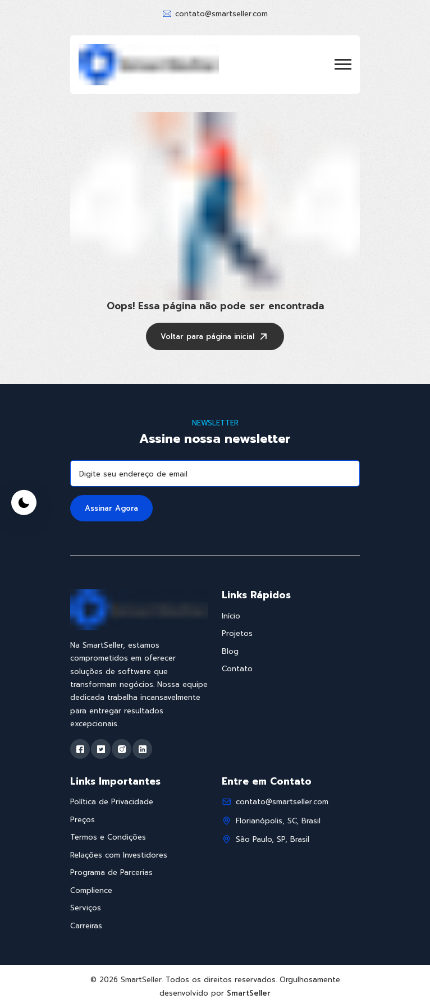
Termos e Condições (108, 837)
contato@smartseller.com (221, 13)
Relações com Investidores (118, 855)
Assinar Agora (111, 508)
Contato (237, 668)
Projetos (237, 633)
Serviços (85, 907)
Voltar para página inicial (215, 338)
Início (231, 616)
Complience (91, 890)
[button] (343, 64)
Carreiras (86, 925)
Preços (82, 819)
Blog (230, 651)
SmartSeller (249, 993)
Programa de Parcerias (111, 872)
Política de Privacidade (111, 801)
